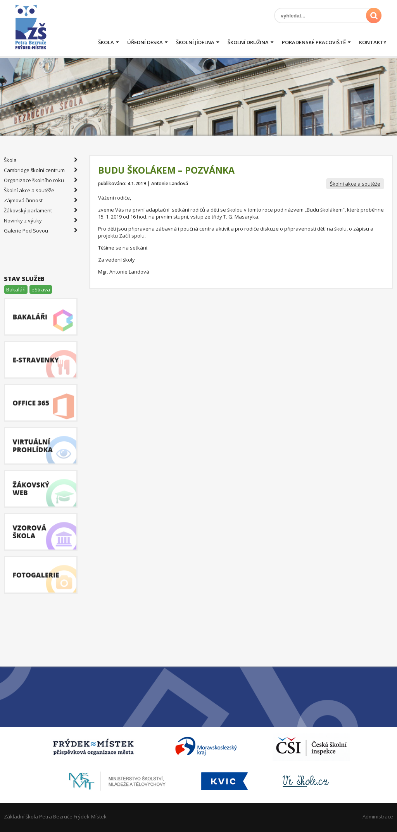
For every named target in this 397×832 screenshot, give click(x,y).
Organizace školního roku (41, 180)
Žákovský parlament (41, 210)
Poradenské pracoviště (314, 42)
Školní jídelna (195, 42)
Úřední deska (145, 42)
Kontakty (373, 42)
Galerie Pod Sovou (41, 231)
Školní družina (248, 42)
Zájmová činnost (41, 200)
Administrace (377, 816)
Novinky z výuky (41, 220)
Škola (106, 42)
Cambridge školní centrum (41, 170)
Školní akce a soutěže (355, 183)
